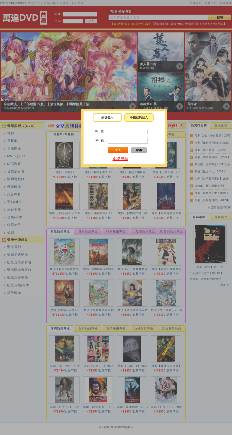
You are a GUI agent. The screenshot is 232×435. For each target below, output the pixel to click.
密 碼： (101, 140)
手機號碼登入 (139, 117)
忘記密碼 (120, 159)
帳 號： (101, 131)
